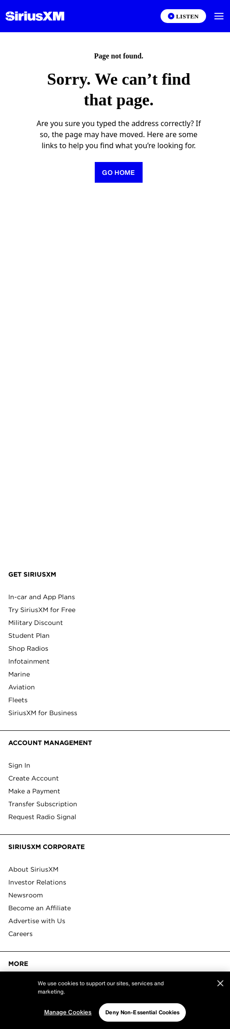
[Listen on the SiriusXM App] (183, 16)
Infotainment (29, 661)
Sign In (19, 765)
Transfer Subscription (42, 804)
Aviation (21, 687)
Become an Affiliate (39, 908)
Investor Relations (37, 882)
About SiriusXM (33, 869)
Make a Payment (34, 791)
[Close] (220, 996)
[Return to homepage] (118, 172)
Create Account (33, 778)
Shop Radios (28, 648)
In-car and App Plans (41, 597)
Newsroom (25, 895)
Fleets (18, 700)
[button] (218, 16)
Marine (19, 674)
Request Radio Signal (42, 817)
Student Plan (29, 635)
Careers (20, 933)
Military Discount (35, 622)
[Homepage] (35, 16)
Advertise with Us (36, 921)
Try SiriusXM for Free (41, 609)
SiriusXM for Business (42, 713)
